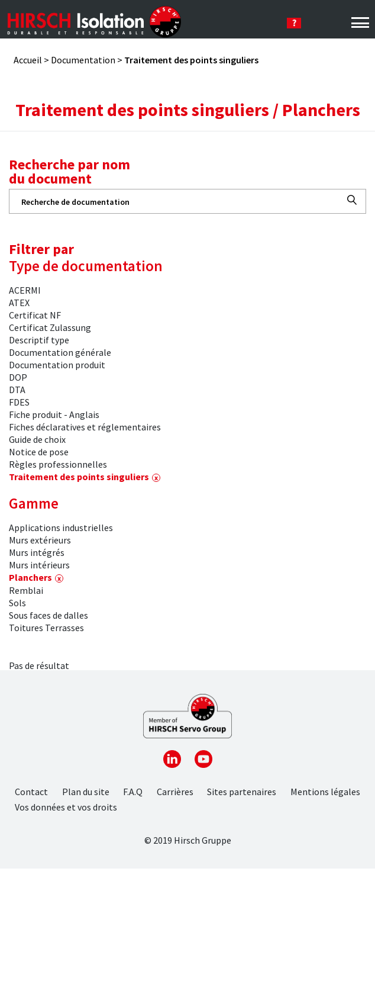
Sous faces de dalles (48, 615)
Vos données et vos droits (66, 807)
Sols (17, 603)
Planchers (30, 577)
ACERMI (25, 290)
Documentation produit (57, 365)
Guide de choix (37, 439)
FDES (19, 402)
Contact (31, 792)
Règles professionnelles (58, 464)
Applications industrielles (61, 527)
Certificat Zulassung (50, 327)
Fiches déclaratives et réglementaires (85, 427)
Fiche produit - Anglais (54, 414)
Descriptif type (39, 340)
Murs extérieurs (40, 540)
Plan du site (85, 792)
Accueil (28, 60)
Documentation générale (60, 352)
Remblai (26, 590)
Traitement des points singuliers (79, 477)
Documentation (83, 60)
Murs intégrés (36, 552)
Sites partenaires (241, 792)
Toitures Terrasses (46, 628)
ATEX (19, 302)
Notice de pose (39, 452)
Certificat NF (35, 315)
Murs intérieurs (39, 565)
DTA (17, 389)
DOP (18, 377)
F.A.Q (133, 792)
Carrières (175, 792)
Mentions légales (325, 792)
